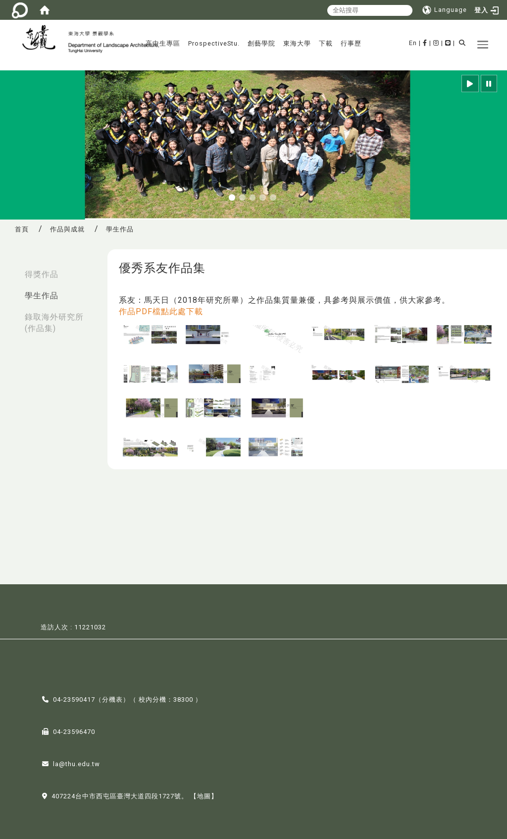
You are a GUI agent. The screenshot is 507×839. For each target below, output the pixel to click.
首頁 (22, 229)
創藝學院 (261, 43)
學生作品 (41, 295)
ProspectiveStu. (214, 43)
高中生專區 (163, 43)
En (413, 43)
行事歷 (351, 43)
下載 (326, 43)
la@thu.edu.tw (76, 763)
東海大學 (297, 43)
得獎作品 (41, 274)
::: (10, 269)
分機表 (112, 698)
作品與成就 (67, 229)
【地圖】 (204, 795)
